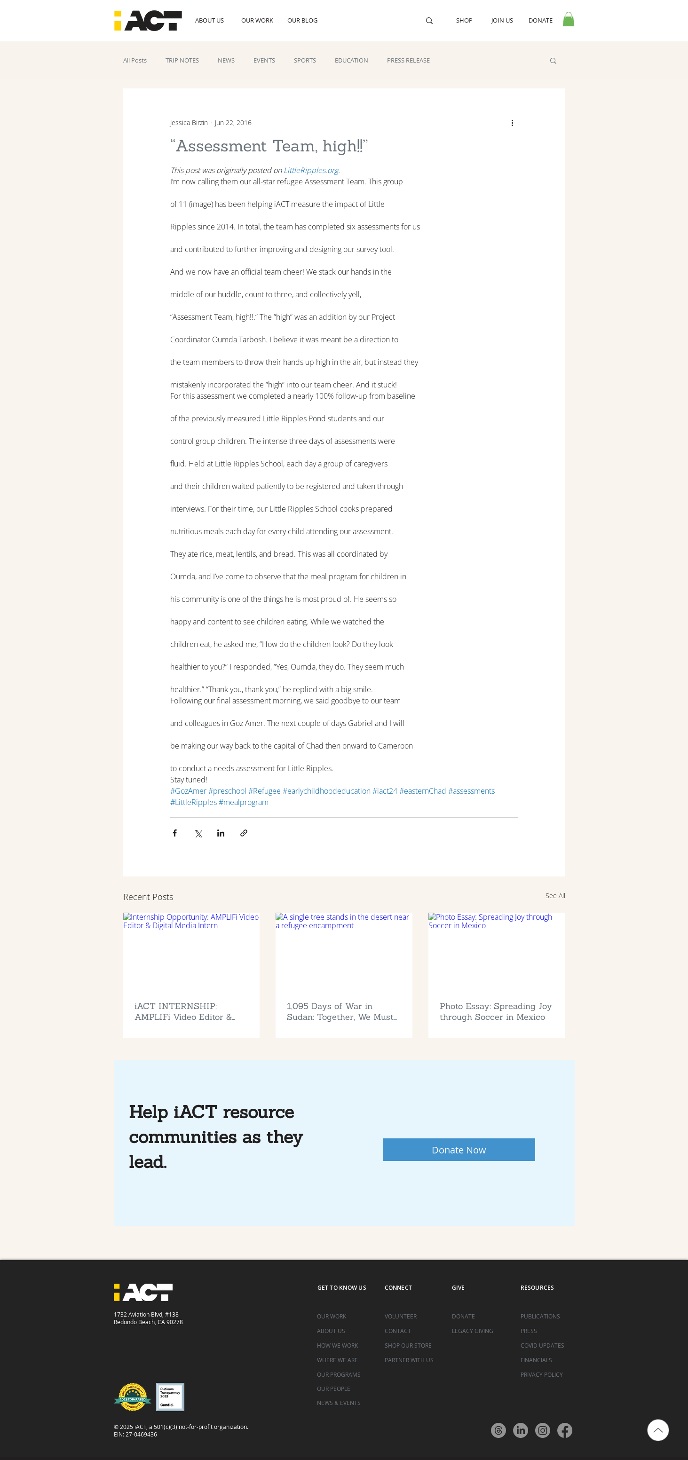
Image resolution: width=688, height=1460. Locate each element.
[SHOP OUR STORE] (412, 1345)
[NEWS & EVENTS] (344, 1403)
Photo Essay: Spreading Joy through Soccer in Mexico (496, 1011)
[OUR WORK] (344, 1316)
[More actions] (512, 122)
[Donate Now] (459, 1149)
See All (555, 895)
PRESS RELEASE (408, 60)
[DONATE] (479, 1316)
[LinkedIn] (520, 1430)
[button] (568, 19)
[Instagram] (542, 1430)
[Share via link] (243, 833)
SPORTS (305, 60)
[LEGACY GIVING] (479, 1331)
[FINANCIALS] (548, 1360)
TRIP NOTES (182, 60)
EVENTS (264, 60)
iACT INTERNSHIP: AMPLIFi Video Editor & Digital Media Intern (183, 1011)
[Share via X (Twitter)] (197, 833)
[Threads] (498, 1430)
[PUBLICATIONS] (548, 1316)
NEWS (226, 60)
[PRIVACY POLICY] (548, 1375)
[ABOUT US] (344, 1331)
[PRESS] (548, 1331)
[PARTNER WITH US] (412, 1360)
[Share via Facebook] (174, 833)
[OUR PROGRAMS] (344, 1375)
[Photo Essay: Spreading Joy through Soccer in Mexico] (496, 951)
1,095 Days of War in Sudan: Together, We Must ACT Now (340, 1011)
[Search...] (369, 20)
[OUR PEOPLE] (344, 1389)
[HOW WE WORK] (344, 1345)
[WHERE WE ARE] (344, 1360)
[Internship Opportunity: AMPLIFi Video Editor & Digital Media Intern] (191, 951)
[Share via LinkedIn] (220, 833)
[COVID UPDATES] (548, 1345)
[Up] (658, 1430)
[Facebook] (564, 1430)
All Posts (135, 60)
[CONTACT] (412, 1331)
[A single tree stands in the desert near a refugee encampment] (344, 951)
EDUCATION (351, 60)
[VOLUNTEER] (412, 1316)
